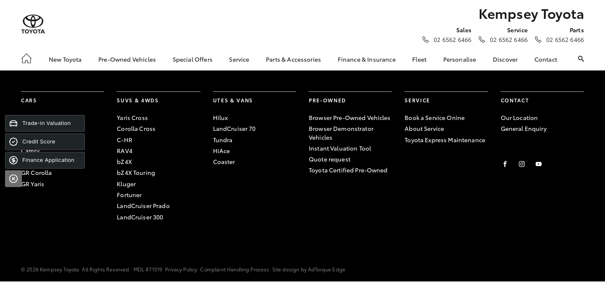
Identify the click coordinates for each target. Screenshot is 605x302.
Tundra (223, 139)
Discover (505, 59)
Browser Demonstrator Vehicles (341, 132)
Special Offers (193, 59)
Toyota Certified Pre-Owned (348, 170)
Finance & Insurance (367, 59)
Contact (545, 59)
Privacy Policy (181, 269)
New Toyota (65, 59)
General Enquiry (524, 128)
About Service (424, 128)
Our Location (519, 117)
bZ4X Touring (136, 172)
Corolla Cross (136, 128)
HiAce (221, 150)
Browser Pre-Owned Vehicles (350, 117)
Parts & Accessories (293, 59)
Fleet (419, 59)
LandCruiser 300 (140, 217)
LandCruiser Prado (143, 205)
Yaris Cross (132, 117)
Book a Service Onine (435, 117)
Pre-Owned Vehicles (127, 59)
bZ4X (124, 161)
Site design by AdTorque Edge (308, 269)
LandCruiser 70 (234, 128)
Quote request (329, 159)
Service (239, 59)
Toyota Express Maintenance (445, 139)
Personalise (459, 59)
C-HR (124, 139)
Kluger (126, 184)
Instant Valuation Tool (340, 148)
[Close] (13, 178)
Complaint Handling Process (234, 269)
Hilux (220, 117)
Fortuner (129, 194)
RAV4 (124, 150)
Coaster (224, 161)
